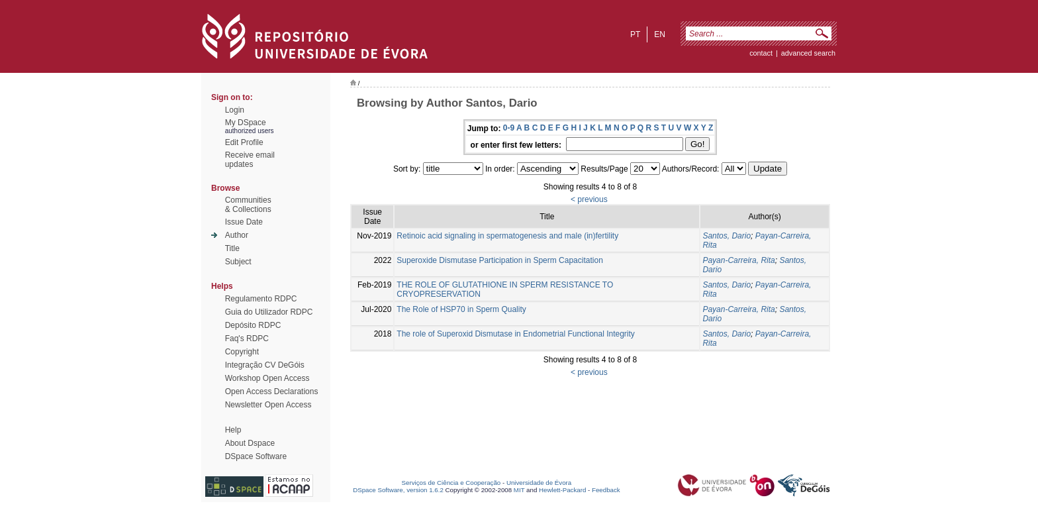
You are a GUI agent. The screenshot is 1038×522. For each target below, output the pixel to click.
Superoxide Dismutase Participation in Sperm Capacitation (500, 260)
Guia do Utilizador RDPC (269, 312)
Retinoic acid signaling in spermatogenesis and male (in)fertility (507, 235)
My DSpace (245, 122)
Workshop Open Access (267, 378)
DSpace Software (256, 456)
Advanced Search (808, 53)
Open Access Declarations (271, 391)
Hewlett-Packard (562, 490)
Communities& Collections (248, 204)
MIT (519, 490)
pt (635, 34)
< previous (589, 199)
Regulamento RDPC (261, 298)
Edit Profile (244, 142)
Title (232, 248)
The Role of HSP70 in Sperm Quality (461, 309)
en (659, 34)
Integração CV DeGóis (265, 365)
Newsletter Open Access (268, 404)
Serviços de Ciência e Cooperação (451, 482)
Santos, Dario (726, 235)
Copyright (242, 351)
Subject (238, 261)
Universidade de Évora (538, 482)
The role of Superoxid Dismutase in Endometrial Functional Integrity (516, 334)
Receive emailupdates (250, 159)
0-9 (508, 127)
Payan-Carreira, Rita (738, 260)
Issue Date (244, 222)
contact (761, 53)
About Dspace (250, 443)
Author (236, 235)
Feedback (606, 490)
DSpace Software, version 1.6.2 (398, 490)
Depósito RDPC (253, 325)
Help (233, 430)
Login (234, 110)
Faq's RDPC (247, 338)
